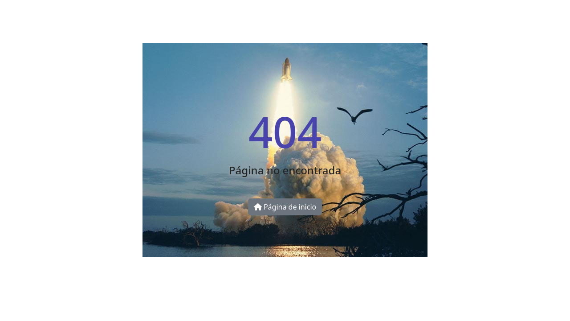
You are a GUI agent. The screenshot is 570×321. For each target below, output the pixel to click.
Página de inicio (285, 207)
